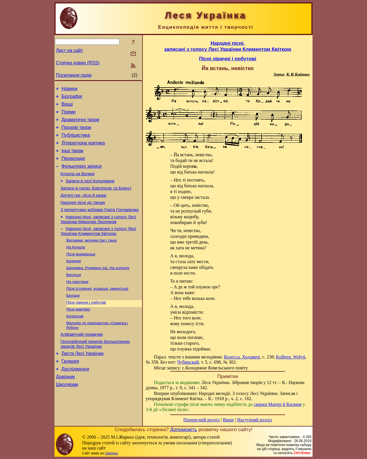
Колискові (74, 339)
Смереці (111, 453)
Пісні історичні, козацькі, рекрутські (97, 309)
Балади (73, 317)
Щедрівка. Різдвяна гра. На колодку (97, 287)
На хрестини (77, 302)
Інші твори (72, 158)
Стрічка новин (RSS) (77, 62)
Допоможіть (183, 429)
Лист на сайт (69, 50)
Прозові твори (76, 132)
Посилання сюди (73, 75)
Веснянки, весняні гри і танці (91, 257)
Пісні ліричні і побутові (86, 324)
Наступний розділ (254, 419)
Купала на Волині (77, 184)
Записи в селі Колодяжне (90, 192)
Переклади (73, 167)
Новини (69, 89)
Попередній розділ (202, 419)
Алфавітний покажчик (81, 359)
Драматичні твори (80, 124)
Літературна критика (83, 149)
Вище (228, 419)
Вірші (67, 106)
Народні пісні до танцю (82, 216)
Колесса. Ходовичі (242, 356)
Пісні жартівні (78, 332)
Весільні (73, 294)
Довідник (65, 405)
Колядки (73, 279)
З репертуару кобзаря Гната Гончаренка (99, 224)
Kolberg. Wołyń (290, 356)
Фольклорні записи (81, 175)
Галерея (70, 388)
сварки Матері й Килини (278, 404)
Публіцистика (75, 141)
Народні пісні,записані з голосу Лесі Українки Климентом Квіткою (227, 46)
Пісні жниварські (80, 272)
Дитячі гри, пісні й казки (83, 208)
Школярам (67, 414)
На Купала (75, 265)
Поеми (68, 115)
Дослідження (75, 397)
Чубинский (188, 362)
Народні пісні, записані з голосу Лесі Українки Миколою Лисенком (98, 235)
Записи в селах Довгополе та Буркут (95, 200)
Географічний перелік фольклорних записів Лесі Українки (95, 369)
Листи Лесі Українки (82, 379)
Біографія (71, 98)
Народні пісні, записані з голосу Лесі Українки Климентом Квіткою (98, 247)
